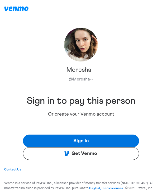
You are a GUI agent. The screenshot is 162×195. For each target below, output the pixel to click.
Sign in (81, 141)
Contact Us (12, 169)
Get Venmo (80, 153)
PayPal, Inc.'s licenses (106, 188)
